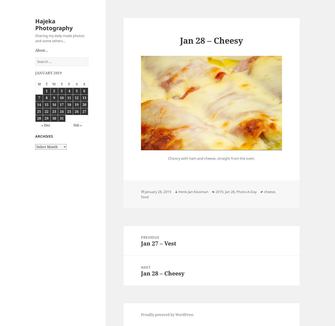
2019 (219, 191)
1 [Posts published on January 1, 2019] (47, 91)
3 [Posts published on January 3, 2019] (62, 91)
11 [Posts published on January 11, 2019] (69, 97)
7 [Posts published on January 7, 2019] (39, 97)
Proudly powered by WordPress (167, 314)
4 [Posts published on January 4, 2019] (69, 91)
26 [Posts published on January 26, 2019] (77, 111)
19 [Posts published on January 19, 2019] (77, 104)
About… (41, 50)
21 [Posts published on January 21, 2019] (39, 111)
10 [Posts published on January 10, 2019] (62, 97)
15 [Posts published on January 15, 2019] (46, 104)
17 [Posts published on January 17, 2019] (62, 104)
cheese (269, 191)
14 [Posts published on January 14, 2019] (39, 104)
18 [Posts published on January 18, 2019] (69, 104)
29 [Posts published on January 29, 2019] (46, 118)
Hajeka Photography (54, 24)
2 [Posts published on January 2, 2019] (54, 91)
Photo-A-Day (246, 191)
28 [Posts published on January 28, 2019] (39, 118)
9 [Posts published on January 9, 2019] (54, 97)
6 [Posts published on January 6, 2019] (84, 91)
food (145, 197)
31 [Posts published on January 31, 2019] (62, 118)
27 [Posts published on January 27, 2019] (84, 111)
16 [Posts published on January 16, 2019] (54, 104)
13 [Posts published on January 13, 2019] (84, 97)
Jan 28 (230, 191)
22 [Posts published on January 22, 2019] (46, 111)
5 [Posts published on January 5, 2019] (77, 91)
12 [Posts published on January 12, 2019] (77, 97)
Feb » (77, 125)
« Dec (45, 125)
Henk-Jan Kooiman (193, 191)
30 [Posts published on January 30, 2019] (54, 118)
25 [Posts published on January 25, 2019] (69, 111)
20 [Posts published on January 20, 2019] (84, 104)
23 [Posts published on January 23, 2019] (54, 111)
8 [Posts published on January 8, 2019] (47, 97)
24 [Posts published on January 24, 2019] (62, 111)
